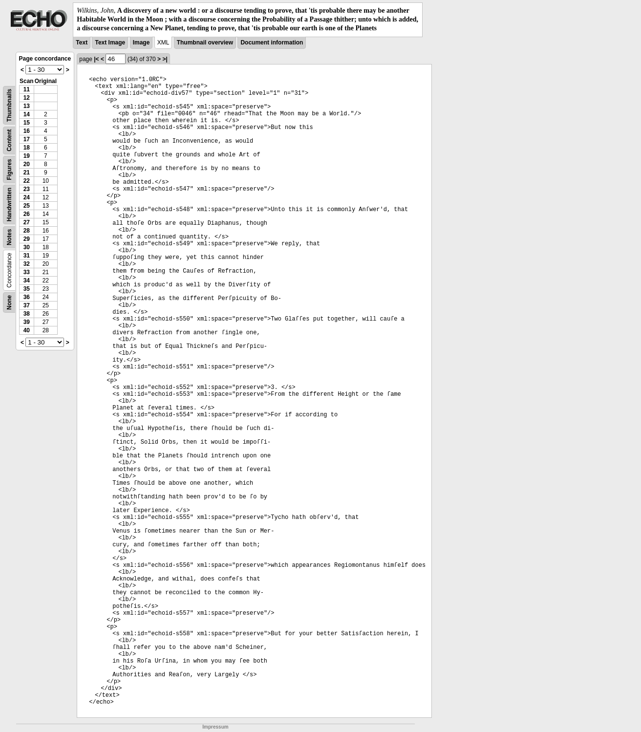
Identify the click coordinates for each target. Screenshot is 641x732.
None (9, 302)
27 (26, 222)
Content (9, 140)
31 (26, 255)
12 (26, 97)
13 (26, 106)
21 (26, 172)
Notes (9, 237)
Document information (271, 42)
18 (26, 147)
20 (26, 164)
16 (26, 131)
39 (26, 322)
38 (26, 313)
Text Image (110, 42)
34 (26, 280)
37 (26, 305)
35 (26, 288)
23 (26, 189)
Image (141, 42)
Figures (9, 169)
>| (164, 59)
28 (26, 230)
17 (26, 139)
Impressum (215, 727)
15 (26, 122)
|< (96, 59)
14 (26, 114)
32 (26, 263)
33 (26, 272)
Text (81, 42)
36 (26, 297)
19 (26, 155)
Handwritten (9, 204)
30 (26, 247)
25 (26, 205)
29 (26, 239)
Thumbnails (9, 104)
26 (26, 214)
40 (26, 330)
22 (26, 180)
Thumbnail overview (205, 42)
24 (26, 197)
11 (26, 89)
